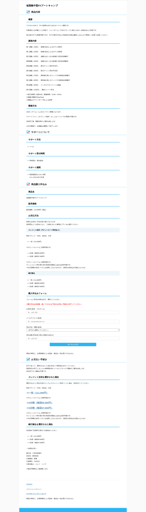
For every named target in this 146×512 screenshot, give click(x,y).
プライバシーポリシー (34, 489)
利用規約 (29, 484)
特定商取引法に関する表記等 (36, 494)
